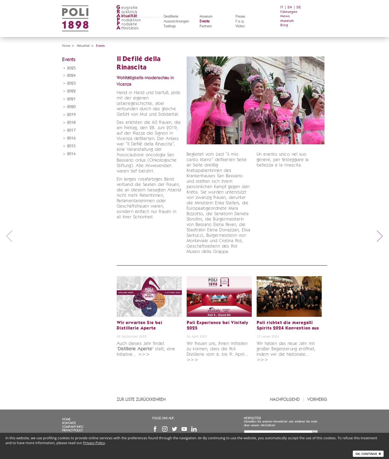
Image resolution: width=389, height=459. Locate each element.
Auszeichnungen (176, 21)
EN (290, 7)
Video (240, 26)
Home (66, 45)
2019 (71, 115)
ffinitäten (127, 28)
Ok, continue (368, 454)
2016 (71, 138)
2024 (71, 76)
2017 (71, 130)
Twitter (174, 429)
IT (281, 7)
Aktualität (83, 45)
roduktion (128, 20)
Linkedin (194, 429)
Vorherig (317, 399)
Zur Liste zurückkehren (141, 399)
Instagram (164, 429)
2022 (71, 91)
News (285, 16)
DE (299, 7)
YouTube (184, 429)
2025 (71, 68)
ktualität (127, 16)
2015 (71, 146)
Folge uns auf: (163, 418)
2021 (71, 99)
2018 (71, 123)
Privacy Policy (72, 430)
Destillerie (171, 16)
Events (204, 21)
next (379, 235)
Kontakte (69, 423)
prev (9, 235)
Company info (72, 426)
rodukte (126, 24)
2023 (71, 83)
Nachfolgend (285, 399)
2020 (71, 107)
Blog (284, 25)
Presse (240, 16)
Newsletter (252, 418)
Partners (206, 26)
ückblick (127, 12)
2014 (71, 154)
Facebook (155, 429)
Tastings (170, 26)
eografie (127, 8)
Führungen (288, 12)
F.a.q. (240, 21)
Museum (206, 16)
